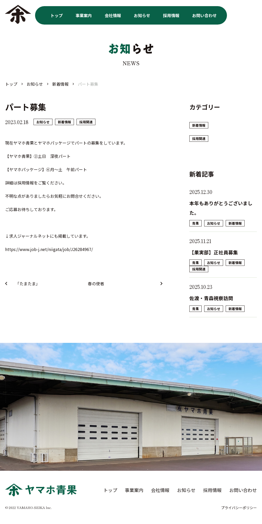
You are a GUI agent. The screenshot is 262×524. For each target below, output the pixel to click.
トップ (56, 15)
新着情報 (64, 121)
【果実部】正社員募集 (213, 252)
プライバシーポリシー (239, 507)
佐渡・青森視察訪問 (211, 297)
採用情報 (171, 15)
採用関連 (86, 121)
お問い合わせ (204, 15)
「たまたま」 (27, 283)
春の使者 (96, 283)
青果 (195, 223)
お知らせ (142, 15)
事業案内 (83, 15)
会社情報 (113, 15)
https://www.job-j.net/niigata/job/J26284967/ (49, 249)
